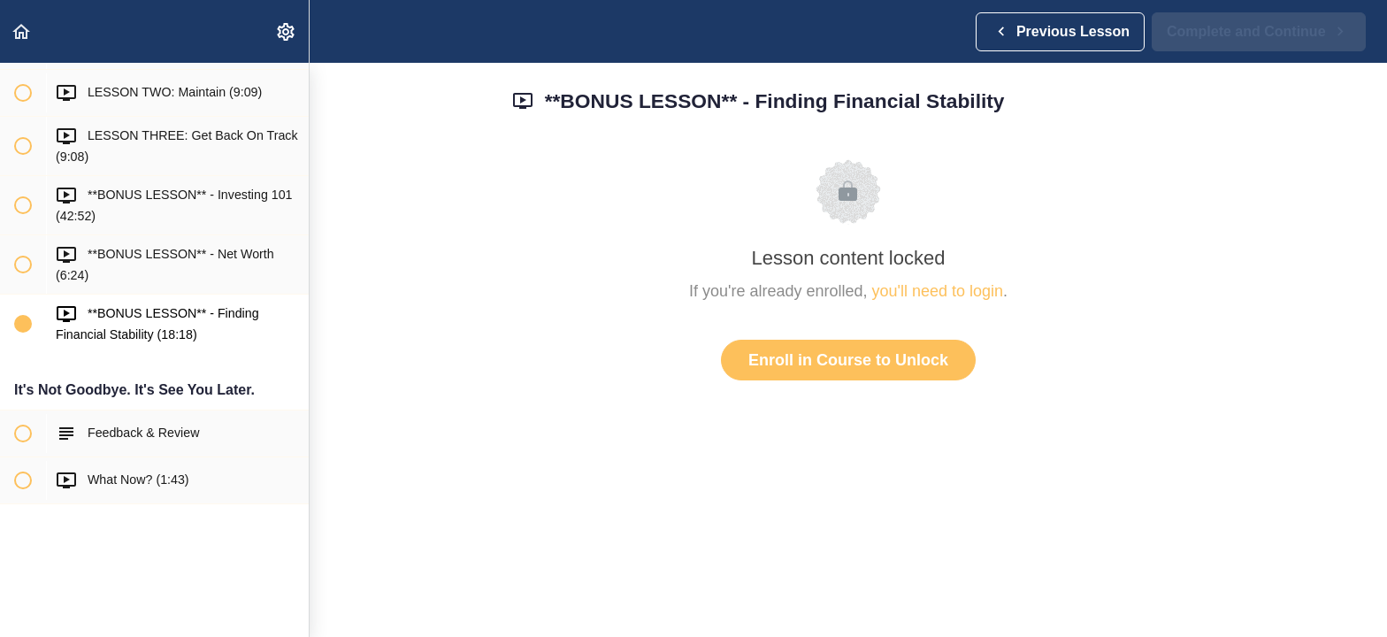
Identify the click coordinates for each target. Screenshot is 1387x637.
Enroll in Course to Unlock (848, 360)
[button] (22, 31)
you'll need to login (938, 291)
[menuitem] (286, 31)
